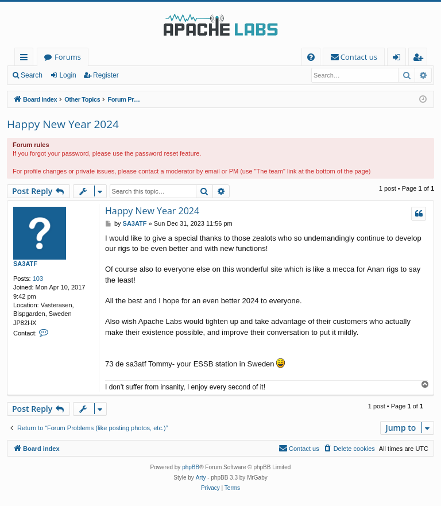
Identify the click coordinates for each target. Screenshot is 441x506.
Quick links (26, 59)
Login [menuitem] (398, 59)
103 (38, 278)
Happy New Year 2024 (63, 124)
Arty (201, 477)
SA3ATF (25, 263)
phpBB (190, 467)
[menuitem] (311, 57)
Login (67, 75)
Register (106, 75)
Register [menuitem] (420, 59)
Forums (68, 57)
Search (31, 75)
